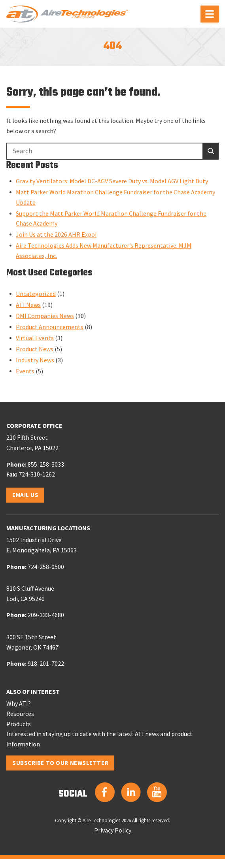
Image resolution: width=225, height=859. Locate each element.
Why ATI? (18, 703)
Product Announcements (49, 327)
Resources (20, 714)
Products (18, 724)
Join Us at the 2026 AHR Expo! (56, 234)
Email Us (25, 495)
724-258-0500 (46, 567)
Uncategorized (36, 294)
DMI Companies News (45, 316)
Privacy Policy (112, 830)
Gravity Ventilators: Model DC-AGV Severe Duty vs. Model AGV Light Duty (112, 181)
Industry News (35, 360)
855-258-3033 (46, 464)
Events (25, 371)
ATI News (28, 305)
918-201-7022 (46, 663)
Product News (34, 349)
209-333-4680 (46, 615)
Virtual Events (35, 338)
